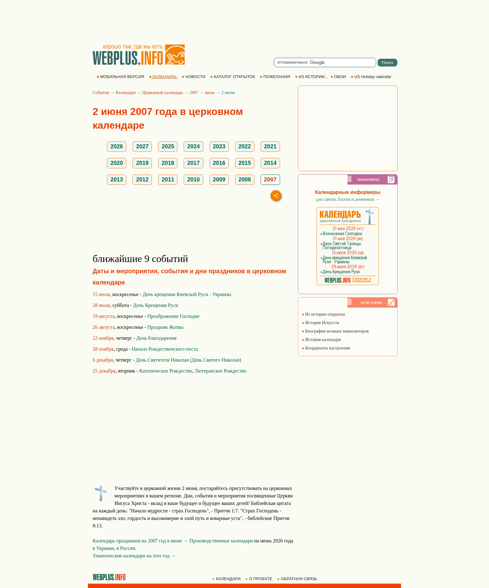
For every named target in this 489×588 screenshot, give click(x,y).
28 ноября (103, 349)
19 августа (104, 316)
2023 (219, 146)
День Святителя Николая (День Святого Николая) (188, 360)
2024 (193, 146)
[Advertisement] (244, 22)
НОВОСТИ (194, 76)
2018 (168, 163)
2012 (142, 179)
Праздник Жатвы (166, 327)
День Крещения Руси (155, 305)
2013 (116, 179)
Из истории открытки (323, 314)
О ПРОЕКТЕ (259, 578)
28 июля (101, 305)
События (101, 92)
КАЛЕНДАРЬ (163, 76)
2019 (142, 163)
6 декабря (103, 360)
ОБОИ (339, 76)
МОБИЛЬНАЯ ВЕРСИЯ (121, 76)
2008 (245, 179)
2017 (193, 163)
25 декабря (104, 370)
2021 (270, 146)
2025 (168, 146)
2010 (193, 179)
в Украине (103, 548)
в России (126, 548)
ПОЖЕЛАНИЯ (275, 76)
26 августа (104, 327)
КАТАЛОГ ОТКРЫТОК (233, 76)
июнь (210, 92)
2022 (245, 146)
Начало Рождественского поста (165, 349)
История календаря (321, 339)
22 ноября (103, 338)
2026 (116, 146)
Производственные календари (221, 540)
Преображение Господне (174, 316)
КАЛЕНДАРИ (227, 578)
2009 (219, 179)
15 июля (101, 294)
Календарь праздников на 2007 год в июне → (140, 540)
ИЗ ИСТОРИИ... (312, 76)
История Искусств (320, 322)
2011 (168, 179)
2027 (142, 146)
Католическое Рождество (165, 370)
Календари (126, 92)
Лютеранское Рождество (220, 370)
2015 (245, 163)
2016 (219, 163)
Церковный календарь (162, 92)
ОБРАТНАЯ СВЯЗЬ (297, 578)
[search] (325, 62)
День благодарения (156, 338)
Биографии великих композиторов (335, 331)
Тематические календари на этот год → (134, 555)
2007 (194, 92)
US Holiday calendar (372, 76)
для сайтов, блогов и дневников (348, 199)
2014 (270, 163)
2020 (116, 163)
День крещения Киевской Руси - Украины (187, 294)
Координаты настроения (326, 348)
